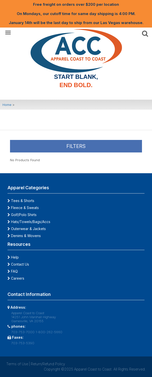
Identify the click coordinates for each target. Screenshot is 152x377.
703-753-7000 (23, 332)
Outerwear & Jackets (27, 229)
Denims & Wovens (24, 236)
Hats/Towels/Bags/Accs (29, 222)
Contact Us (18, 264)
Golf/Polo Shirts (22, 215)
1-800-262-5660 (49, 332)
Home (7, 105)
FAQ (13, 271)
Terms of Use (17, 364)
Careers (16, 278)
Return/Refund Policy (48, 364)
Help (13, 257)
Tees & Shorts (21, 201)
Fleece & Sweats (23, 208)
